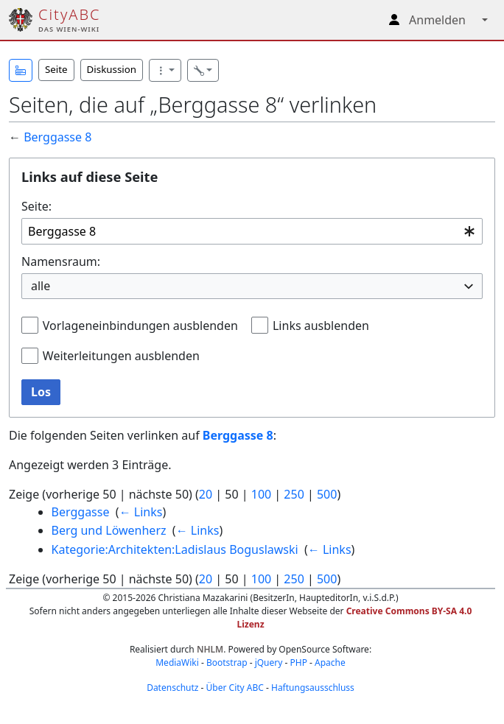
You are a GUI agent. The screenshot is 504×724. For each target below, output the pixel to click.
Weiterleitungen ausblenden (121, 356)
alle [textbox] (40, 286)
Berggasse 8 (57, 137)
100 (261, 494)
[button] (20, 70)
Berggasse (81, 512)
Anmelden (437, 20)
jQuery (269, 662)
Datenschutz (172, 687)
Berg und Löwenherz (109, 530)
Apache (330, 662)
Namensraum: (60, 261)
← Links (141, 512)
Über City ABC (235, 687)
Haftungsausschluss (312, 687)
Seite (56, 69)
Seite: (36, 206)
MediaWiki (177, 662)
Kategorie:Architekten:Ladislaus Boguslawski (175, 549)
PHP (298, 662)
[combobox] (252, 231)
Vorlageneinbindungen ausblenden (140, 325)
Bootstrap (227, 662)
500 (327, 494)
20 (205, 494)
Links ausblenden (321, 325)
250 (294, 494)
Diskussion (111, 69)
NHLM (210, 649)
